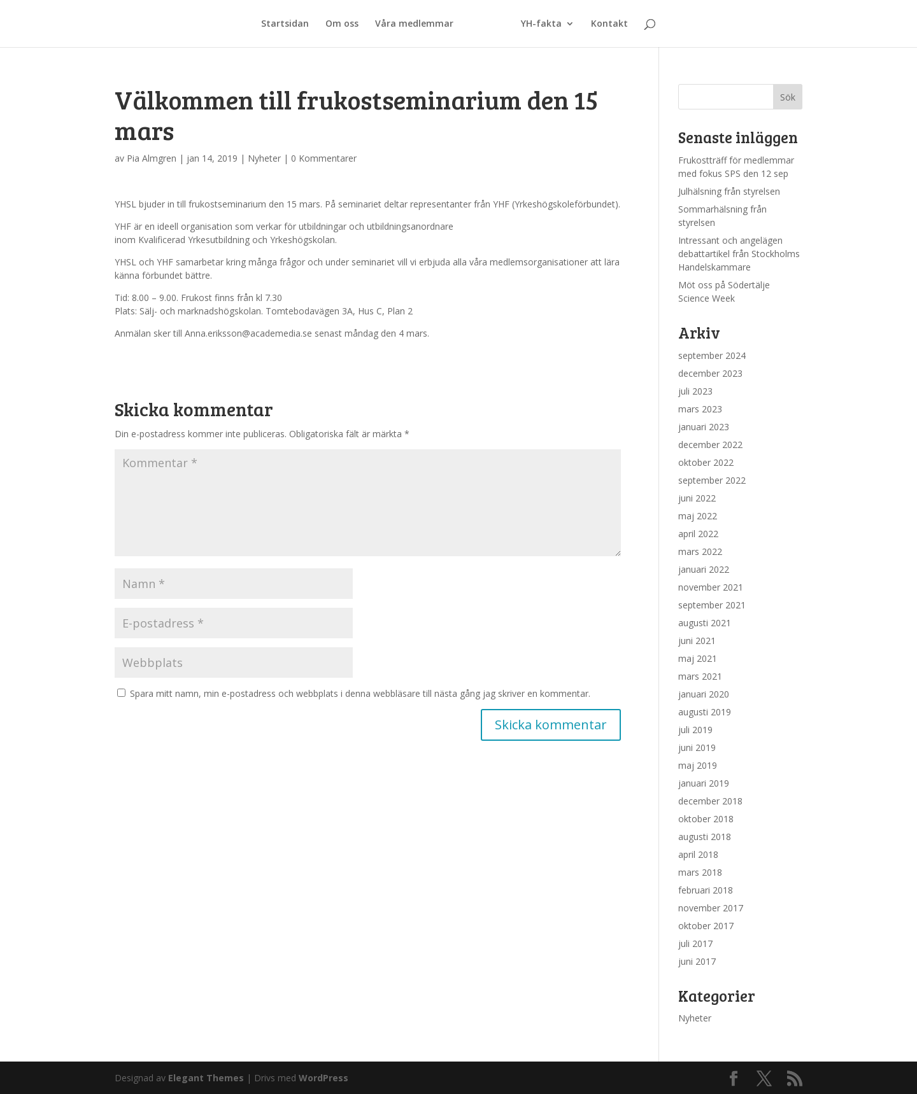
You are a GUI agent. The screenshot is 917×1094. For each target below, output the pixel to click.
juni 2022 (697, 498)
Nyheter (264, 158)
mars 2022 (700, 551)
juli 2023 (695, 391)
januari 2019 (703, 783)
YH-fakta (537, 24)
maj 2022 (697, 516)
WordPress (323, 1078)
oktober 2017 (706, 926)
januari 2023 (703, 427)
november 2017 (710, 908)
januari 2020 (703, 694)
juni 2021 (697, 641)
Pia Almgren (151, 158)
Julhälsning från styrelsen (729, 191)
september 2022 (712, 480)
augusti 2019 (704, 712)
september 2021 (712, 605)
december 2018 (710, 801)
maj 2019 (697, 765)
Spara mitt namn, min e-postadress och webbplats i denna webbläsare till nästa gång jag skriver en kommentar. (360, 693)
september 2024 (712, 355)
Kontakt (605, 24)
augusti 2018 (704, 837)
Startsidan (289, 24)
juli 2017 (695, 943)
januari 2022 (703, 569)
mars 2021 (700, 676)
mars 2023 (700, 409)
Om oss (345, 24)
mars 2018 (700, 872)
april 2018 (698, 854)
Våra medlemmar (418, 24)
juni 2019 (697, 747)
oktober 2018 (706, 819)
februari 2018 (705, 890)
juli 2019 (695, 730)
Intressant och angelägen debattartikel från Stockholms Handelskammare (739, 253)
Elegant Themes (206, 1078)
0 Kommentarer (324, 158)
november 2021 (710, 587)
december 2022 (710, 444)
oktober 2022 (706, 462)
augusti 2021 (704, 623)
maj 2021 (697, 658)
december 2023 (710, 373)
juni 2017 (697, 961)
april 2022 (698, 534)
